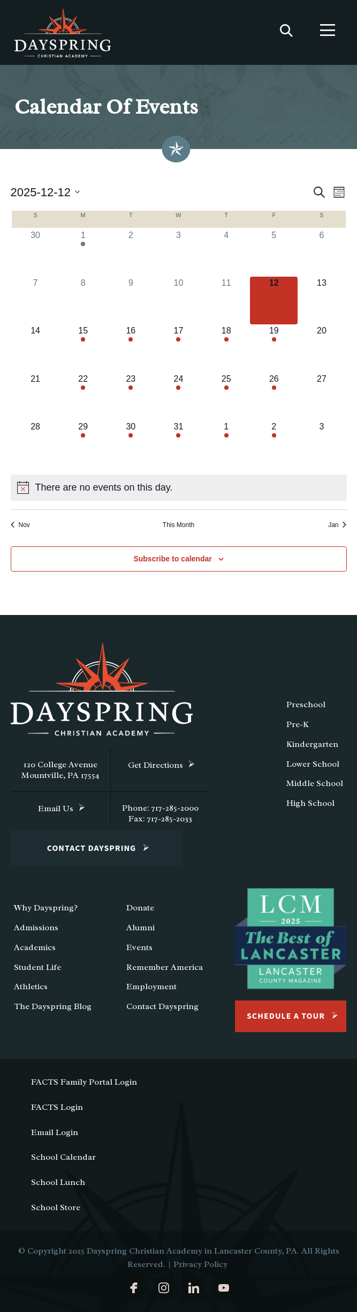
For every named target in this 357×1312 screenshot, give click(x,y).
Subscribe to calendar (172, 558)
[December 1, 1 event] (83, 253)
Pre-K (297, 724)
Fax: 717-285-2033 (160, 818)
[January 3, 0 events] (321, 444)
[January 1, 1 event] (226, 444)
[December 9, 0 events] (131, 300)
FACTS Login (57, 1107)
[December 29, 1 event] (83, 444)
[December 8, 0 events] (83, 300)
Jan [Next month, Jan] (337, 525)
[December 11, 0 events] (226, 300)
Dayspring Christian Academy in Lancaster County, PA (192, 1251)
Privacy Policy (200, 1264)
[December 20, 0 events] (321, 348)
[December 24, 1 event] (178, 396)
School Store (55, 1207)
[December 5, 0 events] (274, 253)
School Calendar (63, 1157)
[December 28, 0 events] (35, 444)
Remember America (164, 967)
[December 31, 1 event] (178, 444)
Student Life (37, 967)
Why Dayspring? (46, 907)
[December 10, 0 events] (178, 300)
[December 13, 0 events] (321, 300)
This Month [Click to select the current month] (178, 525)
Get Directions (155, 765)
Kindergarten (312, 744)
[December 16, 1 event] (131, 348)
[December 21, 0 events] (35, 396)
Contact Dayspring (91, 848)
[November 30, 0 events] (35, 253)
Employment (151, 986)
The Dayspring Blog (53, 1006)
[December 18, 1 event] (226, 348)
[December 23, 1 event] (131, 396)
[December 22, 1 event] (83, 396)
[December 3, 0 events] (178, 253)
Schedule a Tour (286, 1016)
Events (139, 947)
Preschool (305, 704)
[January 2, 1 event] (274, 444)
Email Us (55, 808)
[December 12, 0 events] (274, 300)
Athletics (31, 986)
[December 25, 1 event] (226, 396)
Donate (140, 907)
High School (310, 803)
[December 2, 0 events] (131, 253)
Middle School (314, 783)
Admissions (36, 927)
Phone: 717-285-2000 (160, 808)
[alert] (179, 488)
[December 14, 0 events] (35, 348)
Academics (35, 947)
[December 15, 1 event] (83, 348)
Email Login (54, 1132)
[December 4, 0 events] (226, 253)
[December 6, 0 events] (321, 253)
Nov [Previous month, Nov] (20, 525)
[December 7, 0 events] (35, 300)
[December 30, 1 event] (131, 444)
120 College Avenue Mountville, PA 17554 (60, 770)
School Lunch (58, 1182)
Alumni (140, 927)
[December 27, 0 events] (321, 396)
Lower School (312, 764)
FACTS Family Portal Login (84, 1082)
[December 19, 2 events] (274, 348)
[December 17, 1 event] (178, 348)
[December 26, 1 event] (274, 396)
